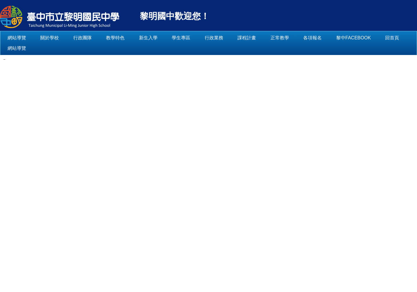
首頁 (57, 203)
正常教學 (297, 37)
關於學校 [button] (67, 37)
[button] (4, 59)
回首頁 (14, 48)
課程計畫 (265, 37)
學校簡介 (77, 203)
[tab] (85, 169)
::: (9, 37)
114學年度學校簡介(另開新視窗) (87, 237)
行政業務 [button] (232, 37)
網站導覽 (35, 37)
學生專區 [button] (199, 37)
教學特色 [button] (133, 37)
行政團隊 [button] (101, 37)
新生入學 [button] (166, 37)
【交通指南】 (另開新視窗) (215, 253)
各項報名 (330, 37)
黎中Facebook (371, 37)
